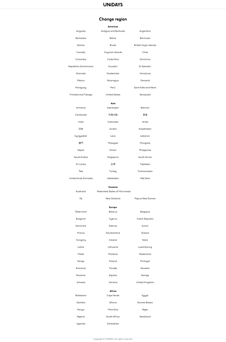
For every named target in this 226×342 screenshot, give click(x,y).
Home (113, 4)
